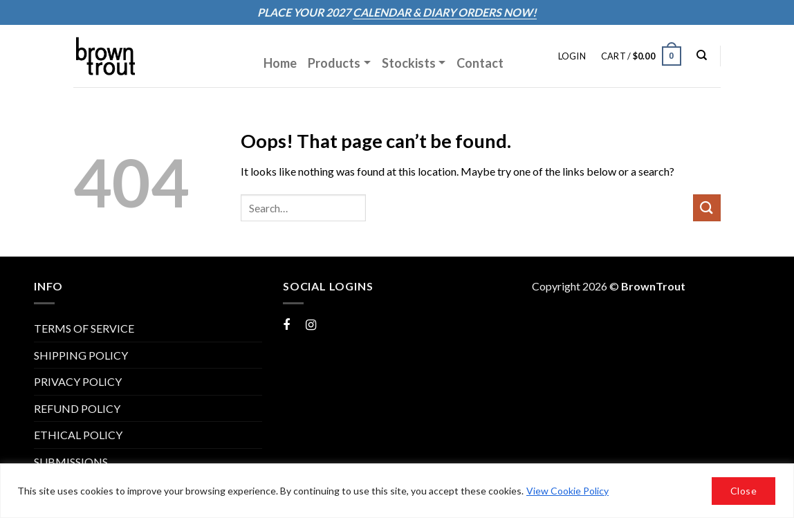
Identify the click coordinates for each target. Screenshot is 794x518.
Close (743, 491)
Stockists (409, 63)
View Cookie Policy (567, 491)
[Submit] (707, 207)
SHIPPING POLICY (81, 355)
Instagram (330, 324)
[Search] (701, 55)
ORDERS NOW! (496, 12)
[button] (572, 56)
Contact (480, 63)
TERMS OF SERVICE (84, 328)
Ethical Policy (78, 434)
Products (334, 63)
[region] (397, 490)
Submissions (71, 461)
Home (280, 63)
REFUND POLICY (77, 408)
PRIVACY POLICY (78, 381)
